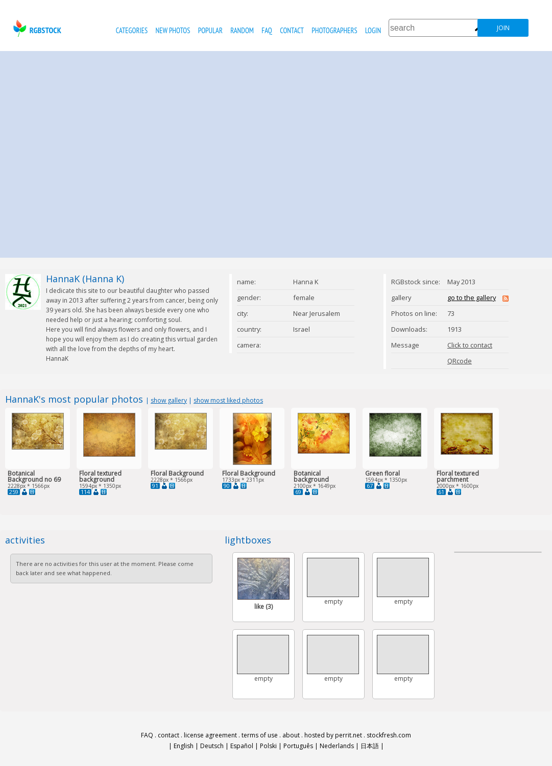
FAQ (266, 30)
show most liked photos (228, 400)
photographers (334, 30)
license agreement (210, 735)
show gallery (169, 400)
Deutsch (212, 746)
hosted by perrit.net (333, 735)
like (263, 606)
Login (373, 30)
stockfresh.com (389, 735)
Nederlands (337, 746)
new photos (173, 30)
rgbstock (36, 28)
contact (292, 30)
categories (132, 30)
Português (298, 746)
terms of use (260, 735)
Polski (268, 746)
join (503, 27)
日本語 (370, 746)
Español (241, 746)
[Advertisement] (95, 152)
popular (210, 30)
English (184, 746)
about (291, 735)
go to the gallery (471, 297)
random (242, 30)
